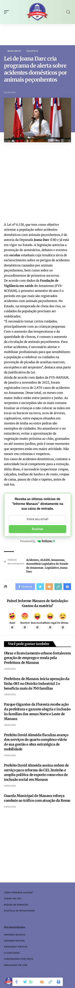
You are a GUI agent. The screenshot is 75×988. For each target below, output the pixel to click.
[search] (68, 12)
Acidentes (32, 560)
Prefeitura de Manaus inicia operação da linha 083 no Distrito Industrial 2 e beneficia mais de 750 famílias (36, 684)
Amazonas (57, 560)
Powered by (37, 541)
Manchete (14, 51)
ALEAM (45, 560)
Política (32, 51)
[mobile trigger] (7, 12)
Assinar (37, 529)
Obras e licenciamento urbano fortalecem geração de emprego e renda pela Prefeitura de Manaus (37, 658)
